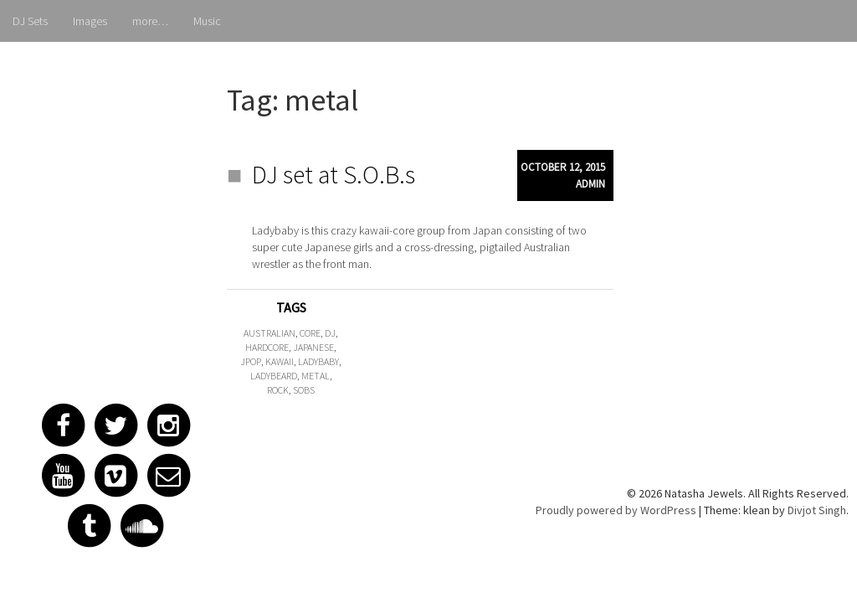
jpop (250, 361)
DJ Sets (30, 20)
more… (150, 20)
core (310, 333)
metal (315, 375)
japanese (313, 347)
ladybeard (273, 375)
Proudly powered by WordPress (616, 510)
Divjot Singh (817, 510)
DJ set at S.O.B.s (333, 174)
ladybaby (318, 361)
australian (269, 333)
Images (90, 20)
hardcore (267, 347)
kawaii (279, 361)
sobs (304, 390)
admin (590, 184)
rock (278, 390)
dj (330, 333)
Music (207, 20)
